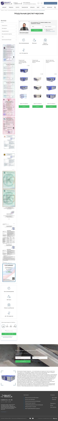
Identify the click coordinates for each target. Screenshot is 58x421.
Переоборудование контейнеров (34, 404)
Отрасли (32, 7)
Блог (38, 7)
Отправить (37, 30)
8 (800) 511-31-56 (7, 400)
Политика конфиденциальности (18, 418)
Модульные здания (30, 403)
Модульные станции (30, 406)
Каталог (4, 7)
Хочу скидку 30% (9, 333)
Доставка (54, 397)
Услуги (17, 7)
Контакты (49, 7)
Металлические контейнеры (32, 401)
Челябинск (15, 2)
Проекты (11, 7)
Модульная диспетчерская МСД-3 (36, 52)
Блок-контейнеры (30, 399)
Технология (25, 7)
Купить (24, 97)
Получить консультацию (50, 3)
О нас (43, 7)
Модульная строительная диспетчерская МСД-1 (22, 53)
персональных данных (7, 337)
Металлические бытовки (31, 397)
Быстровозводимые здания (32, 408)
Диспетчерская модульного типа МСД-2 (50, 52)
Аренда (54, 399)
